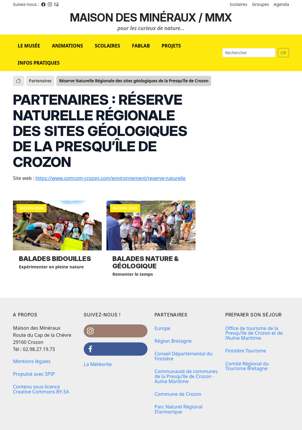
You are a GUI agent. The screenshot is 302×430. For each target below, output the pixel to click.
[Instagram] (50, 4)
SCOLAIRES (107, 45)
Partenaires (40, 80)
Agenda (281, 4)
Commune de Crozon (178, 394)
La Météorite (98, 364)
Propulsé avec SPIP (34, 374)
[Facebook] (43, 4)
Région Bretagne (173, 341)
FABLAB (141, 45)
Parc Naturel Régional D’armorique (179, 409)
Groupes (260, 4)
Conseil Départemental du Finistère (183, 356)
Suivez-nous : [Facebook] (26, 4)
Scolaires (238, 4)
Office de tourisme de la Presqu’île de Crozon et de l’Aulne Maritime (254, 333)
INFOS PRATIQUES (39, 63)
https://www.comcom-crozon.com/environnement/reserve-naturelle (110, 178)
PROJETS (171, 45)
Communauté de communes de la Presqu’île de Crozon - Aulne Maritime (186, 376)
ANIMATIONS (67, 45)
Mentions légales (32, 361)
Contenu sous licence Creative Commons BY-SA (41, 389)
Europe (162, 328)
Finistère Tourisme (245, 350)
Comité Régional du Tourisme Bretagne (247, 366)
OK (283, 52)
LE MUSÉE (29, 45)
